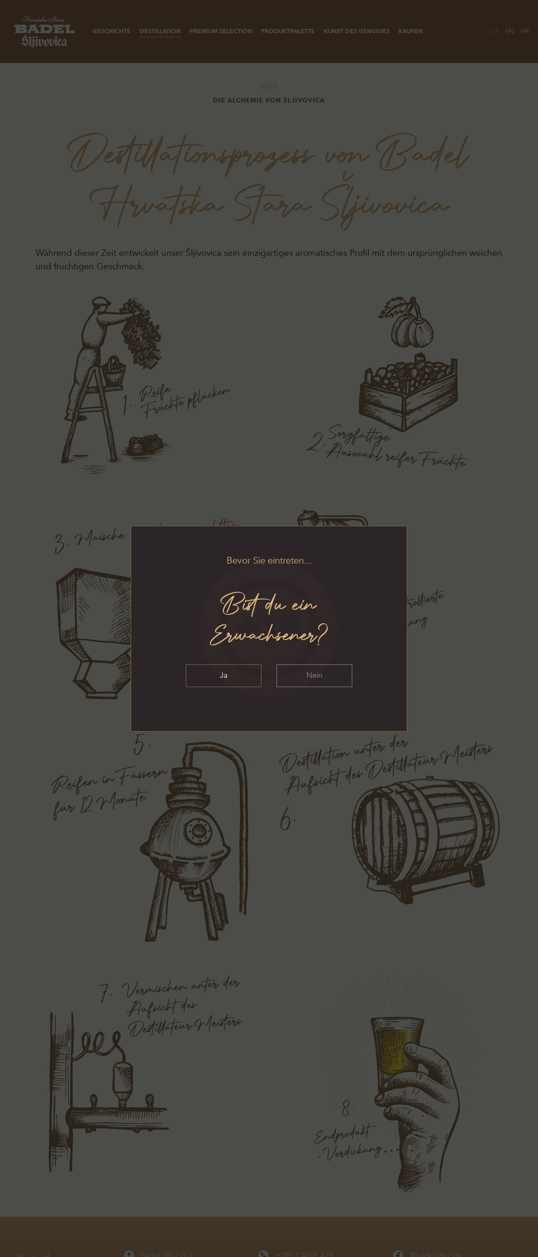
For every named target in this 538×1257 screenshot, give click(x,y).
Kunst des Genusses (357, 31)
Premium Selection (221, 31)
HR (524, 31)
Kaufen (410, 31)
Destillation (160, 31)
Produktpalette (288, 31)
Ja (223, 675)
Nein (314, 675)
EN (509, 31)
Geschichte (111, 31)
